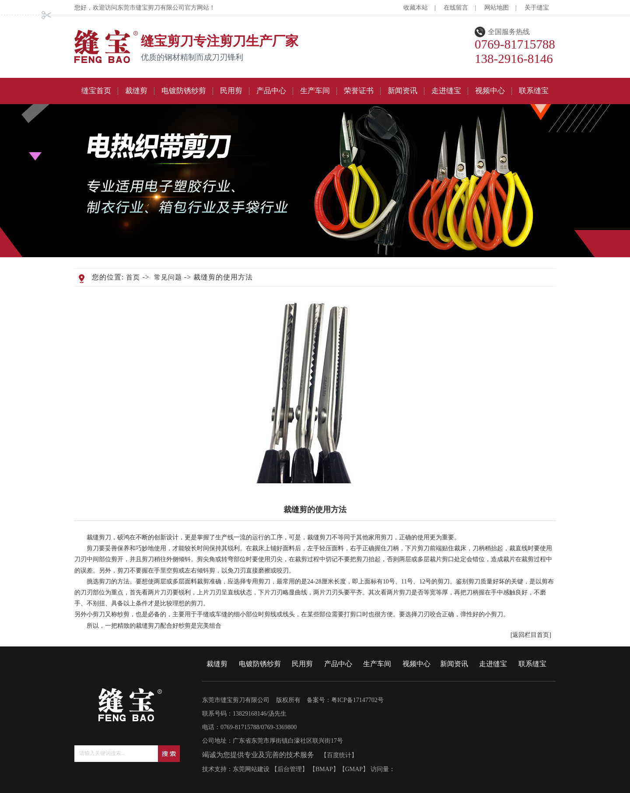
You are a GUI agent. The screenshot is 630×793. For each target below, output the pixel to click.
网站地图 (496, 7)
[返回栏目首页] (531, 635)
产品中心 (338, 663)
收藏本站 (415, 7)
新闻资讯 (454, 663)
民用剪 (302, 663)
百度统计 (339, 755)
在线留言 (456, 7)
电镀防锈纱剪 (260, 663)
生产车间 (377, 663)
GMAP (354, 769)
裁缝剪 (217, 663)
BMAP (324, 769)
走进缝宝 (493, 663)
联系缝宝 (532, 663)
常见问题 (168, 277)
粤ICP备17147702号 (357, 700)
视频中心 (416, 663)
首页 (133, 277)
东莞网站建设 (251, 769)
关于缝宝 (537, 7)
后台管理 (289, 769)
